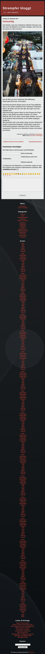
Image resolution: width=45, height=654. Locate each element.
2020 (22, 352)
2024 (22, 273)
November (23, 276)
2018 (22, 391)
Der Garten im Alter (22, 629)
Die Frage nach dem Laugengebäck (22, 626)
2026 (22, 243)
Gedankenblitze (23, 217)
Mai (23, 245)
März (23, 248)
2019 (22, 371)
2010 (22, 560)
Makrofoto (22, 232)
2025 (22, 254)
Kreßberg (23, 226)
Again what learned (22, 623)
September (23, 258)
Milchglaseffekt (23, 637)
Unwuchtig (8, 21)
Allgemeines (39, 134)
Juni (23, 263)
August (23, 260)
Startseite (23, 206)
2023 (22, 293)
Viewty (23, 227)
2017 (22, 412)
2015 (22, 455)
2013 (22, 497)
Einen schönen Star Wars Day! (23, 624)
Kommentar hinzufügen (36, 135)
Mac (22, 216)
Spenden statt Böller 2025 (22, 635)
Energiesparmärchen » (35, 141)
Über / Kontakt (22, 207)
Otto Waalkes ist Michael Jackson (23, 634)
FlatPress (23, 224)
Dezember (23, 255)
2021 (22, 330)
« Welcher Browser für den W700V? (13, 141)
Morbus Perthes (23, 220)
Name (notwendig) (26, 153)
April (23, 247)
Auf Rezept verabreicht (22, 631)
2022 (22, 314)
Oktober (23, 257)
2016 (22, 433)
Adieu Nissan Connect (22, 628)
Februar (23, 250)
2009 (22, 582)
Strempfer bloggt (17, 8)
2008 (22, 603)
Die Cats (23, 234)
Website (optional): (26, 162)
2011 (22, 539)
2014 (22, 476)
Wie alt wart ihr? (22, 632)
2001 (22, 616)
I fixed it (22, 237)
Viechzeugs (23, 235)
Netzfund (23, 223)
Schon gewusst (23, 231)
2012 (22, 518)
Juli (23, 261)
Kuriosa (22, 214)
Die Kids (23, 219)
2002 (22, 615)
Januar (23, 251)
